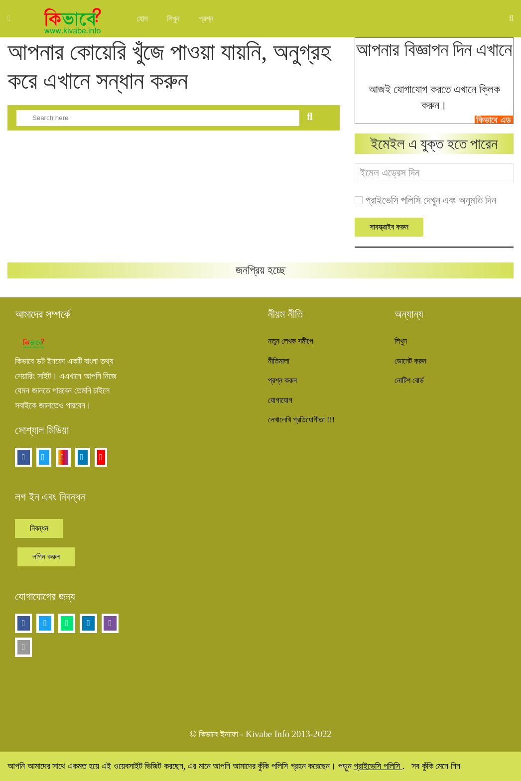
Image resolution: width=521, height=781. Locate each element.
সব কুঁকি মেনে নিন (435, 766)
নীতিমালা (278, 361)
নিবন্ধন (39, 528)
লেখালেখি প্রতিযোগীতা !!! (301, 419)
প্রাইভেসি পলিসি (378, 766)
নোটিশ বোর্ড (409, 380)
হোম (141, 18)
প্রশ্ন (206, 18)
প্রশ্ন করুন (282, 380)
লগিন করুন (46, 556)
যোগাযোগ (280, 400)
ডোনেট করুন (410, 361)
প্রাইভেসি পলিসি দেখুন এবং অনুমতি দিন (431, 200)
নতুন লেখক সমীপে (290, 341)
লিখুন (173, 18)
